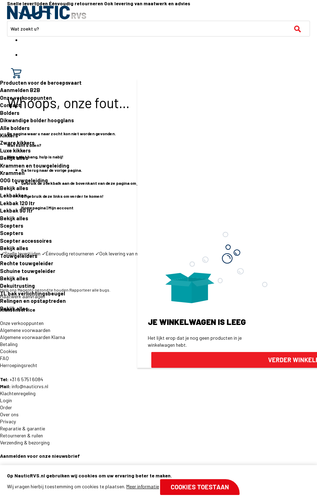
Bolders (9, 113)
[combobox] (158, 29)
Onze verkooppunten (26, 97)
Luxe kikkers (15, 150)
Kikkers (9, 135)
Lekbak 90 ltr (16, 210)
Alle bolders (15, 128)
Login (6, 400)
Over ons (9, 414)
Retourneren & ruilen (21, 435)
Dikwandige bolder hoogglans (37, 120)
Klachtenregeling (18, 393)
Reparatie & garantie (22, 428)
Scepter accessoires (26, 240)
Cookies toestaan (200, 487)
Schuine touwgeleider (27, 271)
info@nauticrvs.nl (30, 386)
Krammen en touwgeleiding (34, 165)
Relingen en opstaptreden (33, 301)
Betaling (9, 344)
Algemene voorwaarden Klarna (32, 337)
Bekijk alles (14, 158)
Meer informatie (142, 486)
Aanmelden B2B (20, 90)
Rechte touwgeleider (26, 263)
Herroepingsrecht (18, 365)
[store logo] (46, 12)
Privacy (8, 421)
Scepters (11, 225)
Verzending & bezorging (25, 442)
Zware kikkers (17, 142)
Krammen (12, 173)
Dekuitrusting (17, 285)
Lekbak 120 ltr (17, 203)
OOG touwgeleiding (24, 180)
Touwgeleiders (18, 256)
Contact (10, 105)
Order (6, 407)
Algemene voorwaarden (25, 330)
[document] (158, 483)
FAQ (4, 358)
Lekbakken (13, 195)
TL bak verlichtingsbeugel (32, 293)
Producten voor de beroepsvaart (41, 82)
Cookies (8, 351)
